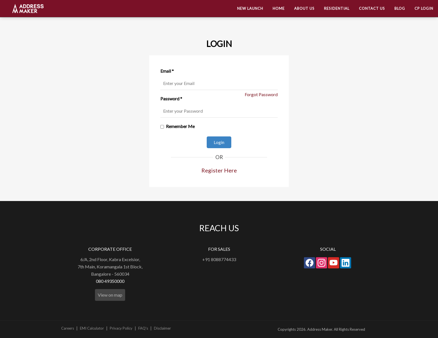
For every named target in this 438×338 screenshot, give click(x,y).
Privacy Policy (121, 328)
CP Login (424, 8)
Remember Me (180, 126)
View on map (110, 294)
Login (219, 142)
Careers (67, 328)
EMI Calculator (92, 328)
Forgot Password (261, 94)
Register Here (219, 170)
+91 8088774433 (219, 259)
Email (167, 71)
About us (304, 8)
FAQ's (143, 328)
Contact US (372, 8)
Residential (336, 8)
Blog (399, 8)
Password (171, 98)
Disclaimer (162, 328)
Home (279, 8)
